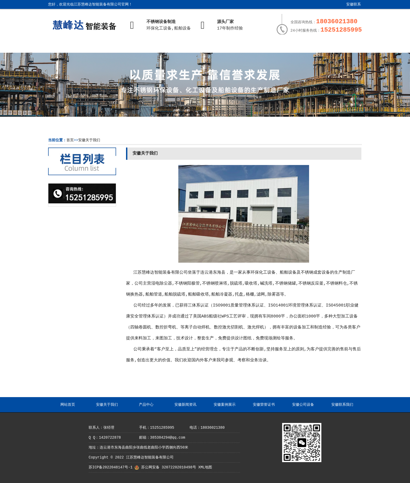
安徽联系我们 (349, 6)
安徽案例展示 (220, 46)
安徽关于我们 (105, 46)
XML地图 (205, 467)
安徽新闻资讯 (182, 46)
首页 (70, 140)
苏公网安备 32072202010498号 (168, 467)
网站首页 (67, 46)
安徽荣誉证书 (258, 46)
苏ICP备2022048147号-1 (111, 467)
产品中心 (143, 46)
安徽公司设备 (297, 46)
